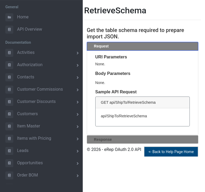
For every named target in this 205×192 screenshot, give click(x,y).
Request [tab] (99, 46)
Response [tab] (101, 139)
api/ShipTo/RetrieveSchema (124, 116)
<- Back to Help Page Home (171, 152)
